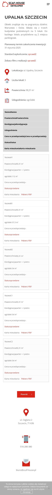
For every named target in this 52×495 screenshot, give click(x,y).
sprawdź (32, 54)
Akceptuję (26, 492)
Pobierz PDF (26, 194)
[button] (48, 4)
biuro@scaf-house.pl (26, 470)
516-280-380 (26, 446)
